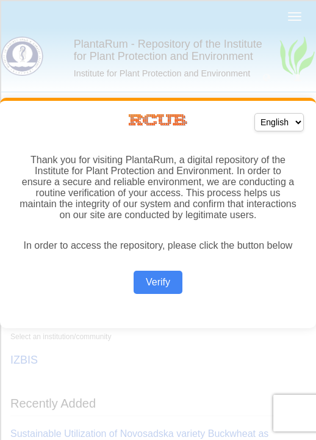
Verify (158, 282)
